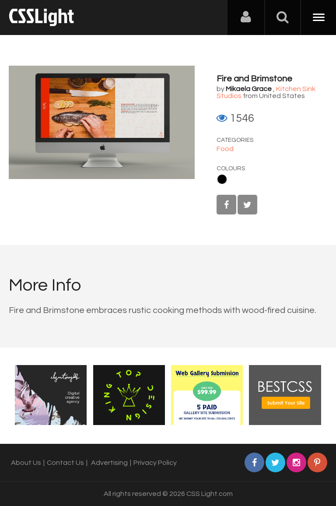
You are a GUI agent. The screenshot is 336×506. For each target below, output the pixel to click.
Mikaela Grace (249, 88)
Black (222, 179)
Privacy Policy (155, 462)
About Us (26, 462)
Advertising (109, 462)
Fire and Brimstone (254, 78)
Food (225, 148)
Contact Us (65, 462)
